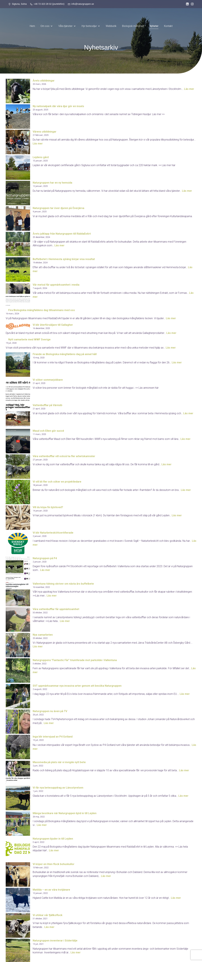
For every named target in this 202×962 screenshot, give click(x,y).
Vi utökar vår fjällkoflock (47, 915)
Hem (32, 25)
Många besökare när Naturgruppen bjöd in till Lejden (64, 813)
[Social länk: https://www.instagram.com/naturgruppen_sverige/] (191, 4)
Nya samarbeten (43, 634)
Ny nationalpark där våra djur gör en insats (58, 106)
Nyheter (153, 25)
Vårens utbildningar (44, 131)
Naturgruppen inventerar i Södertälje (55, 940)
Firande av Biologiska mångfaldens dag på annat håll (65, 354)
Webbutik (111, 25)
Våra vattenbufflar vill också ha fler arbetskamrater (64, 456)
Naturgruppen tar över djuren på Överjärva (58, 207)
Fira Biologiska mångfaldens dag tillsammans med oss (41, 310)
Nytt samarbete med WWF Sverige (29, 339)
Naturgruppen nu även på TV (50, 711)
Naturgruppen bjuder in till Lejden (53, 838)
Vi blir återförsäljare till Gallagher (53, 324)
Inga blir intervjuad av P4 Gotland (53, 736)
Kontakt (168, 25)
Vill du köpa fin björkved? (48, 507)
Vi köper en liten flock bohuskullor (53, 863)
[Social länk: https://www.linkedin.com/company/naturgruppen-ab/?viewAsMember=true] (186, 4)
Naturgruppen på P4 (45, 558)
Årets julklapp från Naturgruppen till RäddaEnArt (62, 233)
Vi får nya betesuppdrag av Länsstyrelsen (58, 787)
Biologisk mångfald (133, 25)
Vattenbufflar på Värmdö (47, 405)
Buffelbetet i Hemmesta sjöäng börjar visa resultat (64, 259)
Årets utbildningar (43, 80)
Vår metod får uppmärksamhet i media (56, 284)
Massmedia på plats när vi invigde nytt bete (59, 762)
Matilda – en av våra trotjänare (51, 889)
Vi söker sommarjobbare (48, 379)
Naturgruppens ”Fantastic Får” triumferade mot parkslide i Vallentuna (75, 660)
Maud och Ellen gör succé (48, 430)
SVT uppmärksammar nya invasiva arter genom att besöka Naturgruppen (77, 685)
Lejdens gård (41, 157)
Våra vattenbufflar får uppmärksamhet (56, 609)
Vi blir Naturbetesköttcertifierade (53, 532)
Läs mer (189, 88)
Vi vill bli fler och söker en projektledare (57, 481)
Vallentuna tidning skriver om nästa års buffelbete (63, 583)
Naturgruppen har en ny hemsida (52, 182)
